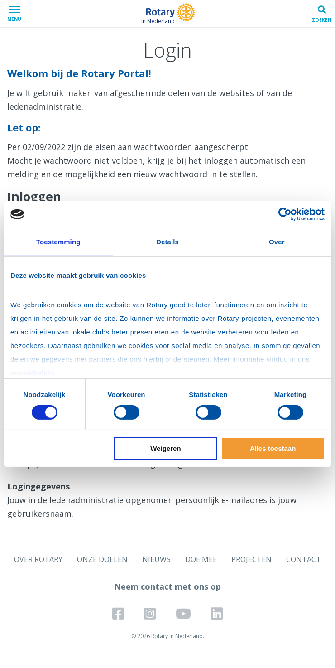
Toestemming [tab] (58, 242)
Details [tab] (167, 242)
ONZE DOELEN (102, 559)
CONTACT (303, 559)
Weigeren (165, 448)
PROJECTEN (251, 559)
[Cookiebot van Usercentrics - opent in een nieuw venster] (285, 214)
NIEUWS (156, 559)
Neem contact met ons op (167, 586)
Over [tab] (277, 242)
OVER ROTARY (38, 559)
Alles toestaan (273, 448)
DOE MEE (201, 559)
